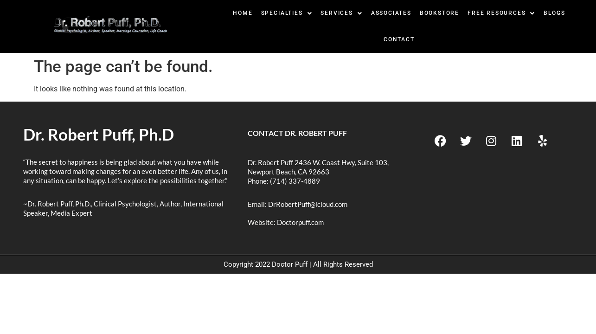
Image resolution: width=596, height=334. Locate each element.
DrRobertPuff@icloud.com (307, 204)
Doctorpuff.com (300, 222)
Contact (399, 39)
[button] (287, 13)
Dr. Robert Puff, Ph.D (98, 134)
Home (242, 13)
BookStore (439, 13)
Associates (391, 13)
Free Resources (501, 13)
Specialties (287, 13)
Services (341, 13)
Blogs (554, 13)
